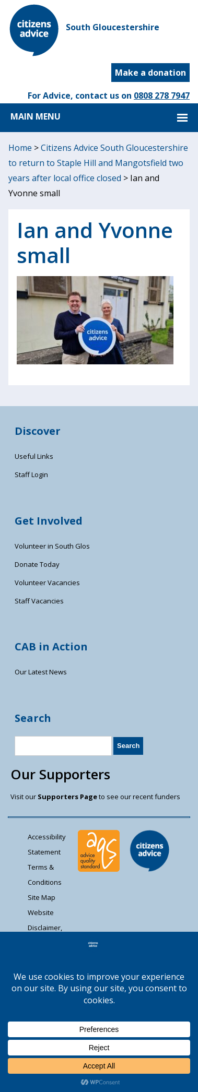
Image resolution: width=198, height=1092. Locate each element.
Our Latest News (41, 671)
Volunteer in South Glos (52, 546)
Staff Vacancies (39, 601)
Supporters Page (67, 796)
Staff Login (31, 474)
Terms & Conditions (45, 874)
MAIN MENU (35, 116)
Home (20, 147)
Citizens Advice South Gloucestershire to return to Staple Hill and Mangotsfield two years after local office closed (98, 163)
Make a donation (150, 72)
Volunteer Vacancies (47, 582)
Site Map (41, 897)
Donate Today (37, 564)
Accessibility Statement (47, 844)
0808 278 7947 (162, 95)
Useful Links (34, 456)
